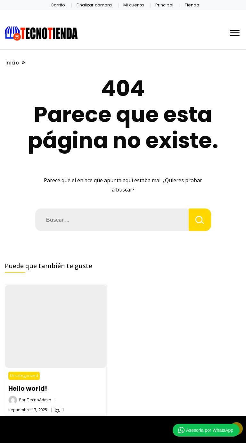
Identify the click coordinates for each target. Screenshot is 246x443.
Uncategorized (24, 375)
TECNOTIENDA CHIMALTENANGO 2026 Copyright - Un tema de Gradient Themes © (123, 426)
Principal (164, 5)
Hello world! (27, 388)
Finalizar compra (94, 5)
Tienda (192, 5)
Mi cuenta (133, 5)
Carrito (58, 5)
